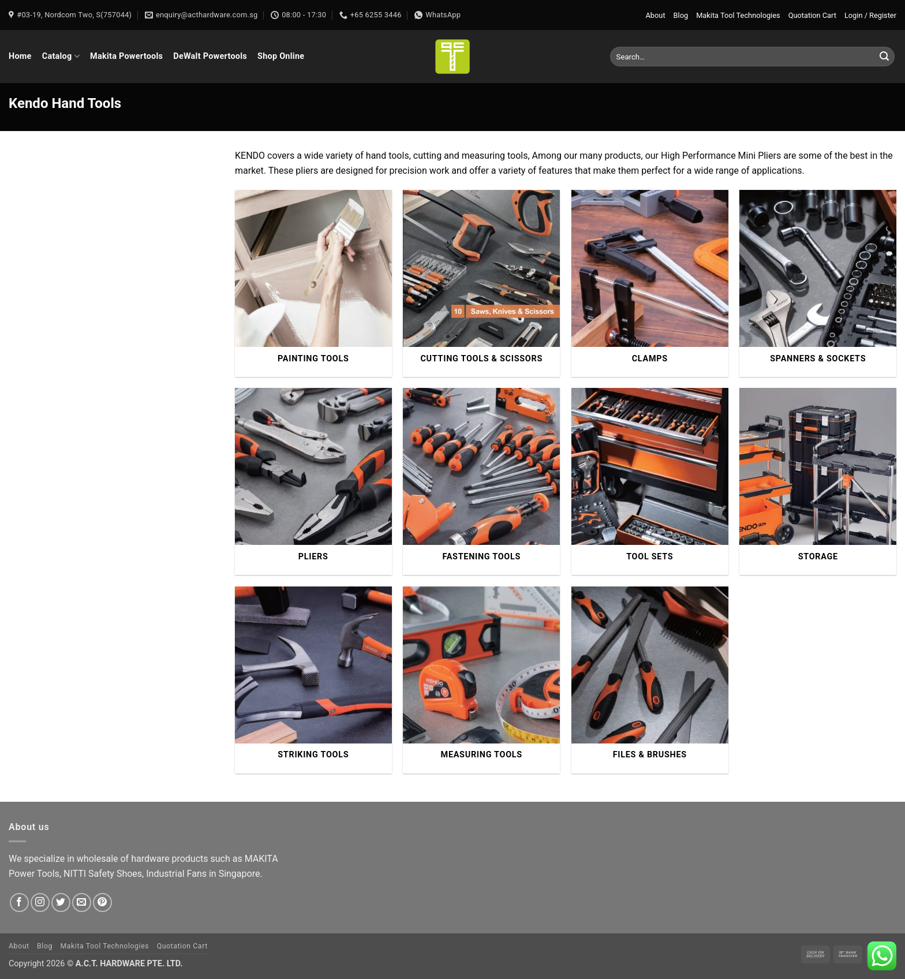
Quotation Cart (812, 15)
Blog (681, 15)
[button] (870, 15)
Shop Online (280, 56)
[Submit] (884, 56)
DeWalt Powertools (210, 56)
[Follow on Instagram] (40, 902)
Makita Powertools (126, 56)
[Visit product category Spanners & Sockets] (817, 283)
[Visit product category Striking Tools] (313, 680)
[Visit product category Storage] (817, 481)
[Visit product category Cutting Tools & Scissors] (481, 283)
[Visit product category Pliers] (313, 481)
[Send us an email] (81, 902)
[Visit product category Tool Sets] (649, 481)
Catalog (61, 56)
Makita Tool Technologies (738, 15)
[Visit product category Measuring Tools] (481, 680)
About (655, 15)
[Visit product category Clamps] (649, 283)
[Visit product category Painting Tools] (313, 283)
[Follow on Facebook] (19, 902)
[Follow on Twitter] (60, 902)
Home (20, 56)
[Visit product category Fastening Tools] (481, 481)
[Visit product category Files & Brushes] (649, 680)
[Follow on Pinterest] (102, 902)
